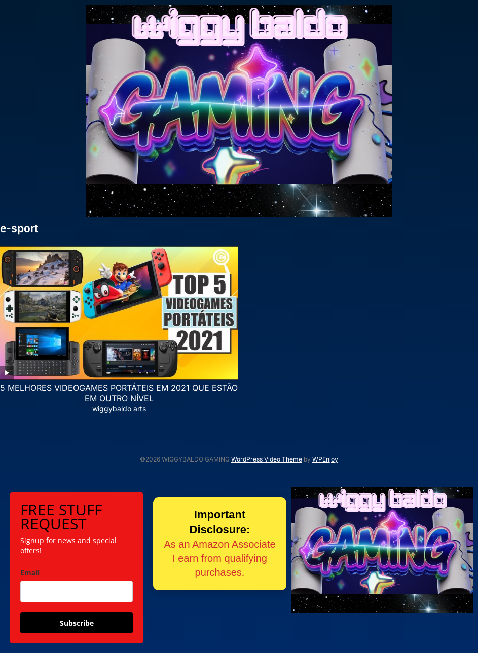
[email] (76, 591)
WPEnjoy (325, 459)
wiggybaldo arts (119, 408)
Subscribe (77, 623)
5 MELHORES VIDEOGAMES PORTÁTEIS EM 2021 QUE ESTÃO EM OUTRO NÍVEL (119, 392)
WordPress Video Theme (266, 459)
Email (30, 573)
